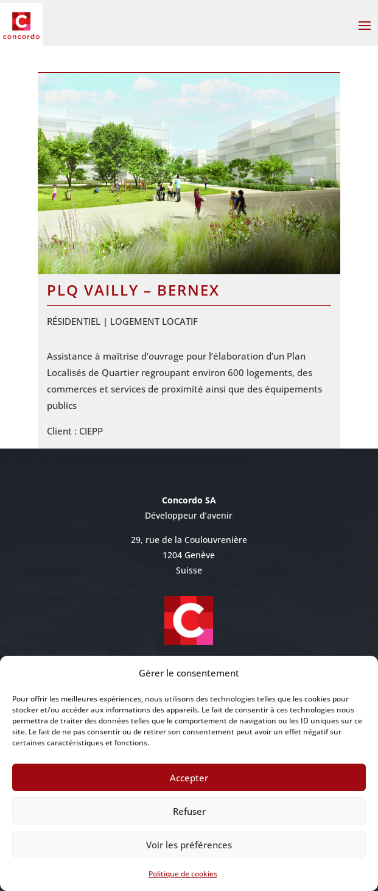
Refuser (189, 811)
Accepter (189, 778)
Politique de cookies (183, 873)
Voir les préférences (189, 845)
